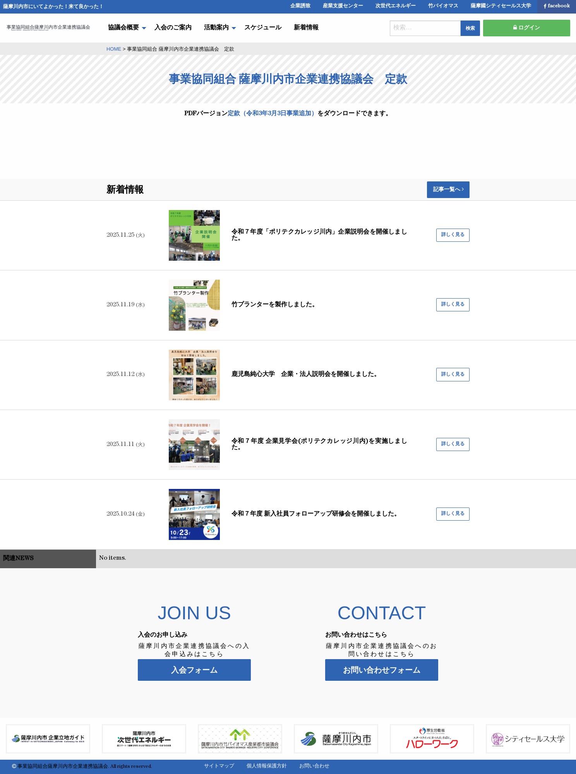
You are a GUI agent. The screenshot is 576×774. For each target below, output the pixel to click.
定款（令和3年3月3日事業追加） (272, 114)
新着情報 (306, 28)
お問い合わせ (314, 766)
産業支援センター (343, 6)
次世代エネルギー (395, 6)
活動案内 (216, 28)
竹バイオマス (443, 6)
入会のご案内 (173, 28)
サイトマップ (219, 766)
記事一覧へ (448, 189)
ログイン (526, 28)
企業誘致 (300, 6)
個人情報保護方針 (267, 766)
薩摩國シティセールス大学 (501, 6)
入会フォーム (194, 670)
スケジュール (262, 28)
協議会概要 (123, 28)
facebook (556, 6)
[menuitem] (125, 28)
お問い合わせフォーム (381, 670)
